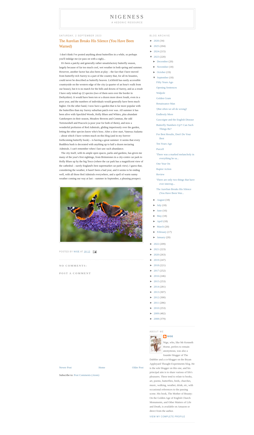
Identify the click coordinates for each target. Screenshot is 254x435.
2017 (157, 270)
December (163, 61)
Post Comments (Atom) (86, 375)
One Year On (163, 163)
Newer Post (65, 367)
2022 (157, 243)
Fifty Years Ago (164, 82)
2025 (157, 46)
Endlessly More (164, 114)
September (163, 77)
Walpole (160, 92)
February (162, 231)
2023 (157, 56)
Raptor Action (163, 169)
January (161, 237)
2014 (157, 286)
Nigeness (127, 17)
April (160, 221)
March (161, 226)
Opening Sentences (166, 87)
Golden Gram (163, 98)
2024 (157, 51)
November (163, 66)
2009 (157, 313)
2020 (157, 254)
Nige (170, 336)
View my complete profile (167, 416)
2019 (157, 259)
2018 (157, 265)
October (161, 72)
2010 (157, 308)
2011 (157, 302)
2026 (157, 40)
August (161, 199)
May (160, 215)
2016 (157, 275)
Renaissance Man (165, 103)
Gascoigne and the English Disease (175, 119)
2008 (157, 318)
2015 (157, 281)
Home (102, 367)
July (159, 205)
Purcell (160, 149)
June (160, 210)
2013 (157, 291)
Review (160, 174)
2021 (157, 249)
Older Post (137, 367)
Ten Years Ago (164, 143)
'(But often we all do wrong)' (171, 108)
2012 (157, 297)
